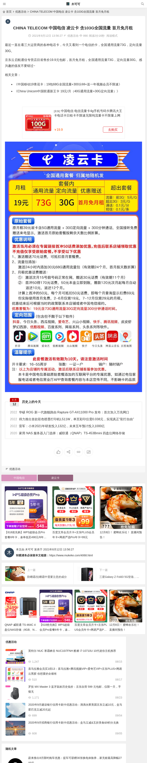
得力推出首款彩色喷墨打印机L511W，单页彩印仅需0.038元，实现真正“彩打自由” (73, 416)
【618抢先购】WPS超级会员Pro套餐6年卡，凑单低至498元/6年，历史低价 (25, 535)
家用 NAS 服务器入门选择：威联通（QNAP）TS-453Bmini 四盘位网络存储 (68, 430)
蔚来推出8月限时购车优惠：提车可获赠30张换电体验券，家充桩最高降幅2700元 (120, 653)
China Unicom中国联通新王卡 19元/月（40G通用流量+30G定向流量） (67, 91)
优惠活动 (20, 11)
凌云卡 (55, 475)
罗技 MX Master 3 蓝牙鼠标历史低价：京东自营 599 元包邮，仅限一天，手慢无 (48, 689)
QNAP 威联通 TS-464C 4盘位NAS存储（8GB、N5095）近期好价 (21, 627)
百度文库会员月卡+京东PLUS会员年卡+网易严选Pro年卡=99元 (90, 627)
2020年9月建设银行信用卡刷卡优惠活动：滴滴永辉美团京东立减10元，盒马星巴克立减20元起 (48, 707)
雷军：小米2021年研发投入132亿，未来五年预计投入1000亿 (58, 423)
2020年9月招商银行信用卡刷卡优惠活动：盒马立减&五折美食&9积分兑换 (48, 725)
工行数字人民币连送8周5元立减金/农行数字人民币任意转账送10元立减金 (120, 689)
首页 (9, 11)
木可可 (73, 4)
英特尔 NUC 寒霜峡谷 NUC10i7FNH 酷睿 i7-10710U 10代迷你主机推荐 (48, 653)
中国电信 (19, 475)
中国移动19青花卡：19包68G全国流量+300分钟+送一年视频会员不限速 (68, 84)
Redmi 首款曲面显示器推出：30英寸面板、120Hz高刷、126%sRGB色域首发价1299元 (120, 707)
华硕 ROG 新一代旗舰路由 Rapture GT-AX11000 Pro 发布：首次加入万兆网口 (70, 409)
